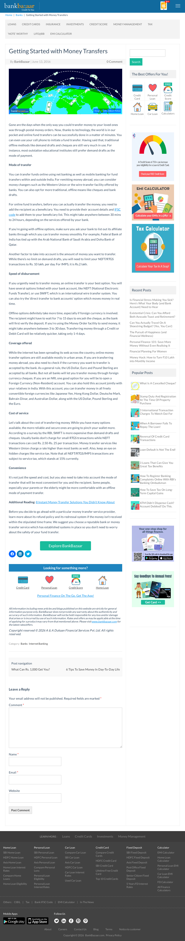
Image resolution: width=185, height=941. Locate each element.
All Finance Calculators (163, 888)
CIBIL (17, 902)
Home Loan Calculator (163, 859)
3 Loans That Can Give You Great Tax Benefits (156, 464)
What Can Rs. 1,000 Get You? (30, 669)
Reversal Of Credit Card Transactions (154, 438)
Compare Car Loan (75, 852)
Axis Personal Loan (44, 862)
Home (8, 15)
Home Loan (102, 587)
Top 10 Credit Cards (107, 878)
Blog (96, 929)
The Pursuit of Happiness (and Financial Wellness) (148, 334)
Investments (75, 24)
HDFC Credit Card (106, 860)
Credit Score (98, 24)
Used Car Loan (73, 880)
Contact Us (80, 929)
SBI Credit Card (104, 865)
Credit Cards (31, 24)
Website (14, 791)
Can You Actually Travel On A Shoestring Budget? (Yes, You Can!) (151, 324)
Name (14, 754)
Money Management (127, 24)
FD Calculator (165, 882)
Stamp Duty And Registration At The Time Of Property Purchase (158, 400)
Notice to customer (130, 929)
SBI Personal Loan (44, 852)
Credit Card (22, 587)
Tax (150, 24)
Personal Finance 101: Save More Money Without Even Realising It (150, 343)
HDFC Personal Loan (45, 857)
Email (13, 772)
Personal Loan (49, 587)
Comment (16, 705)
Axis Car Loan (72, 862)
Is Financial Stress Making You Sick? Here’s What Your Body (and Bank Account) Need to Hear (151, 303)
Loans (12, 24)
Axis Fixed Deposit (136, 862)
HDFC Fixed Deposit (138, 857)
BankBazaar (22, 61)
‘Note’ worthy (18, 33)
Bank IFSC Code (44, 902)
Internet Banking (38, 643)
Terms (108, 929)
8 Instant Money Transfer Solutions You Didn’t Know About (75, 502)
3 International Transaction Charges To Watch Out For (156, 411)
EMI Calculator (61, 33)
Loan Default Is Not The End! (158, 449)
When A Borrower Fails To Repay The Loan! (156, 425)
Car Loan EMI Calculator (165, 875)
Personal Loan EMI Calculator (168, 867)
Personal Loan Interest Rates (42, 885)
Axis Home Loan (12, 862)
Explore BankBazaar (65, 545)
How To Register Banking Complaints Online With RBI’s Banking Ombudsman (158, 479)
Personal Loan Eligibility (42, 877)
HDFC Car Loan (74, 867)
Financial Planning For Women (148, 351)
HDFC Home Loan (13, 857)
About (47, 929)
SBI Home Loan (11, 852)
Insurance (53, 24)
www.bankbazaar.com (104, 621)
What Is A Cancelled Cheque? (158, 383)
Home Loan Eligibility (15, 883)
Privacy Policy (114, 935)
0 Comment (114, 61)
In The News (87, 902)
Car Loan (153, 114)
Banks (19, 15)
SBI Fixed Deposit (136, 852)
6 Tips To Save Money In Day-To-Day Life (93, 669)
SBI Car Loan (72, 857)
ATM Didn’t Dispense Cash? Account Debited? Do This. (157, 504)
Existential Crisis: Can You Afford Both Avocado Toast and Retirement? (152, 314)
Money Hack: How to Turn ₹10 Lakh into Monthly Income (152, 359)
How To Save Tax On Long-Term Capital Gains (156, 491)
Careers (62, 929)
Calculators (168, 113)
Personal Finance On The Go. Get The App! (65, 595)
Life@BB (39, 33)
